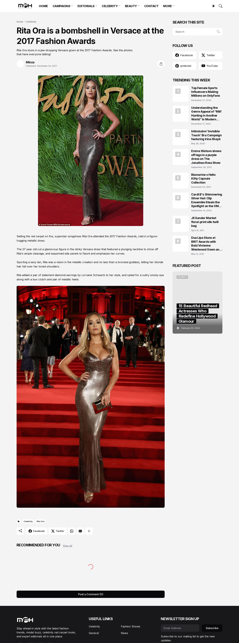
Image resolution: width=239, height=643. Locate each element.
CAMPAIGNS (61, 6)
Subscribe (212, 628)
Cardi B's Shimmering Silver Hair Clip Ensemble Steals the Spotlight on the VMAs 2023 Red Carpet (206, 200)
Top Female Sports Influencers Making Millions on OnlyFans (205, 91)
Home (20, 21)
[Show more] (89, 531)
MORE (167, 6)
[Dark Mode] (211, 6)
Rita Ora (40, 521)
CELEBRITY (110, 6)
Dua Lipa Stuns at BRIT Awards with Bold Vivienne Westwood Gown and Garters (206, 243)
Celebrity (31, 21)
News (124, 633)
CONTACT (151, 6)
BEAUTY (131, 6)
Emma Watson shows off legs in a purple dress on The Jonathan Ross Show (206, 156)
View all (67, 545)
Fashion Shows (130, 626)
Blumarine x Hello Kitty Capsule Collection (203, 178)
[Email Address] (180, 628)
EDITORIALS (86, 6)
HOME (43, 6)
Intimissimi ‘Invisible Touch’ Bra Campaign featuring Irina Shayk (206, 135)
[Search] (219, 6)
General (94, 633)
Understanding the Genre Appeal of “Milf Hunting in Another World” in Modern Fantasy (206, 113)
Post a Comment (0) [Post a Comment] (90, 594)
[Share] (161, 63)
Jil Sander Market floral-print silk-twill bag (205, 221)
